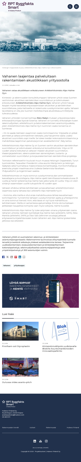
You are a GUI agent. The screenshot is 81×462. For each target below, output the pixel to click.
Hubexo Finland (73, 428)
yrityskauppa (19, 265)
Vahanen (6, 265)
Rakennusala (51, 428)
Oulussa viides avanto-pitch (17, 382)
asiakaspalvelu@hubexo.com (13, 415)
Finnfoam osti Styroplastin (16, 346)
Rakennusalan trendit (10, 428)
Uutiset (32, 428)
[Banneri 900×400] (40, 307)
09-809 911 (6, 417)
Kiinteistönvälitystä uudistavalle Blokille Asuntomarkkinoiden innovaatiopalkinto (59, 348)
